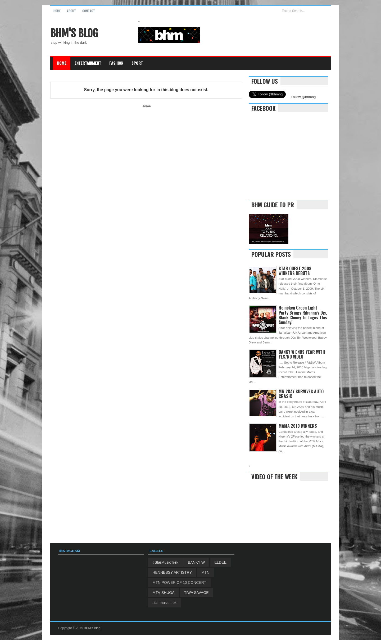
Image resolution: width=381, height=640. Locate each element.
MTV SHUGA (163, 592)
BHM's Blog (74, 33)
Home (57, 10)
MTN (205, 572)
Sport (137, 63)
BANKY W (196, 562)
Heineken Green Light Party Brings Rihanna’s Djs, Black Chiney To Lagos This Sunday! (303, 314)
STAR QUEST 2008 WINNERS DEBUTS (295, 270)
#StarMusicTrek (165, 562)
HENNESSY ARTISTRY (172, 572)
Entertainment (88, 63)
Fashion (116, 63)
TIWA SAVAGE (196, 592)
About (71, 10)
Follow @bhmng (303, 97)
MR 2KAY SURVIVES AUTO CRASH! (301, 393)
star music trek (164, 603)
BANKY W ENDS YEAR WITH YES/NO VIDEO (302, 354)
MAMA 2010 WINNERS (298, 426)
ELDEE (220, 562)
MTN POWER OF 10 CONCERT (179, 582)
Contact (88, 10)
